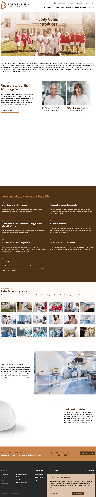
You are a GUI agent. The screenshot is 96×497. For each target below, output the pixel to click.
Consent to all (78, 493)
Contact (87, 3)
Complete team (7, 110)
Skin (36, 484)
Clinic (62, 7)
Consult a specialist (87, 453)
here (51, 488)
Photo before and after (83, 7)
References (69, 7)
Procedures (47, 7)
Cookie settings (54, 493)
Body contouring (40, 477)
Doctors (56, 7)
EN (93, 3)
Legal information (21, 483)
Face (36, 481)
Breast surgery (39, 474)
